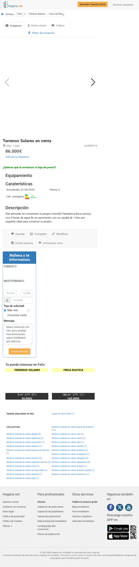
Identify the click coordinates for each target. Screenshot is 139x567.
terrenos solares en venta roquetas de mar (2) (28, 462)
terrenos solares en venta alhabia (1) (24, 474)
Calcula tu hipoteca (17, 157)
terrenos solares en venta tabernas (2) (24, 438)
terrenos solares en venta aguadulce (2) (71, 462)
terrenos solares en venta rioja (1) (68, 442)
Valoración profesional (48, 514)
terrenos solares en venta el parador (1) (25, 442)
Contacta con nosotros (14, 506)
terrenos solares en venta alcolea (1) (69, 446)
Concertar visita (17, 315)
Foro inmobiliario (80, 510)
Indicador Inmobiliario (83, 519)
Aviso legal (8, 510)
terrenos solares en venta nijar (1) (22, 478)
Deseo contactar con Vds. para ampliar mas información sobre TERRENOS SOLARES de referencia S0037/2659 (18, 334)
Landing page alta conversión (46, 525)
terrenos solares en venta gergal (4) (23, 434)
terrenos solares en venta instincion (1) (70, 474)
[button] (56, 14)
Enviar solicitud (19, 351)
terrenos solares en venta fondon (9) (24, 458)
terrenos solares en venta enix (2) (68, 434)
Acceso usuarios (123, 4)
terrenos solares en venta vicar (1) (22, 466)
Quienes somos (11, 502)
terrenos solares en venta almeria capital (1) (73, 470)
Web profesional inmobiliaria (52, 519)
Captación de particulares (50, 506)
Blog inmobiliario (80, 506)
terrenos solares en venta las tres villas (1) (26, 470)
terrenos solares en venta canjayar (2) (70, 458)
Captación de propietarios (50, 510)
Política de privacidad (13, 514)
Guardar (18, 234)
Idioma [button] (7, 523)
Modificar (60, 234)
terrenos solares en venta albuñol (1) (24, 446)
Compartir (38, 234)
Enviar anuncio (22, 243)
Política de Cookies (12, 519)
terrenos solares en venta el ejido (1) (69, 466)
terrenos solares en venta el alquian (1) (70, 454)
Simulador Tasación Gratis (93, 4)
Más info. (13, 310)
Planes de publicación (48, 531)
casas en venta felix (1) (63, 413)
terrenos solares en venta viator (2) (68, 438)
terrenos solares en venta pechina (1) (70, 450)
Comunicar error (51, 243)
